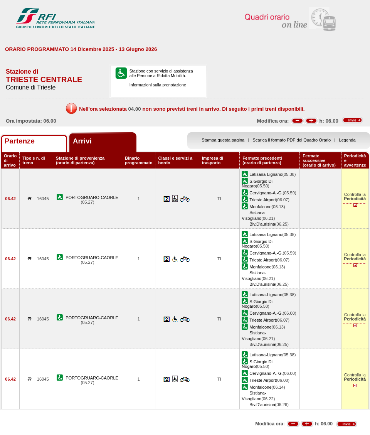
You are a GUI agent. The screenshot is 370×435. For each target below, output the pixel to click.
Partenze (20, 141)
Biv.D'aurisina (262, 224)
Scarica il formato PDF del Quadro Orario (292, 140)
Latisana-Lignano (265, 174)
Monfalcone (260, 206)
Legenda (347, 140)
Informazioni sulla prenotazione (158, 85)
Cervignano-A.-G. (266, 193)
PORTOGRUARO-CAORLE (92, 197)
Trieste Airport (262, 199)
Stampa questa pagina (223, 140)
